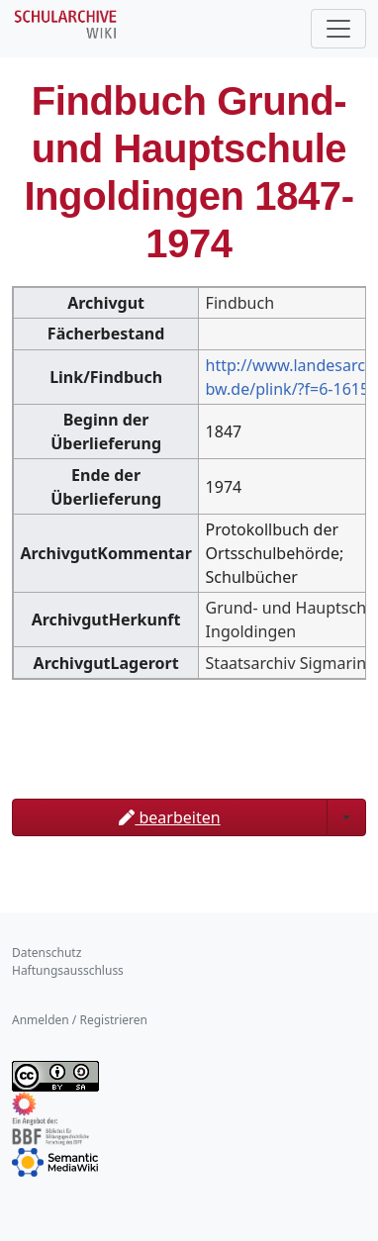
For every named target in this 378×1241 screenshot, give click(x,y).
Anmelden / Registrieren (79, 1019)
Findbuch (240, 303)
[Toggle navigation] (338, 28)
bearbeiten (169, 817)
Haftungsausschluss (68, 970)
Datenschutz (46, 952)
